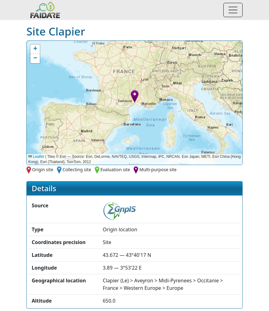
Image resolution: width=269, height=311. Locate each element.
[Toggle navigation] (233, 10)
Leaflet (36, 156)
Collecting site (76, 169)
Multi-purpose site (158, 169)
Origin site (42, 169)
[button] (135, 96)
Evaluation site (115, 169)
